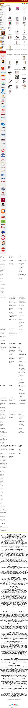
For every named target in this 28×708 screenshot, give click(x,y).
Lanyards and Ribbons (3, 268)
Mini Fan (1, 429)
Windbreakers (2, 264)
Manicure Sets (2, 428)
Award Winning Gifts (3, 467)
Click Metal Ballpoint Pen (17, 20)
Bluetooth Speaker (21, 305)
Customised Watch (22, 377)
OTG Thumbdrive (3, 460)
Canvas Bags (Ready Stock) (23, 399)
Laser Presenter (2, 343)
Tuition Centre (2, 340)
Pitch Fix (1, 489)
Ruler (1, 421)
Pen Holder (20, 431)
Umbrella (20, 445)
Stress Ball (2, 442)
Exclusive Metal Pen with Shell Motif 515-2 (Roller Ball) (10, 59)
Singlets (1, 282)
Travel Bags (11, 457)
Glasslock (1, 479)
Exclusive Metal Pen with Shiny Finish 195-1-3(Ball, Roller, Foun (24, 64)
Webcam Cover (2, 443)
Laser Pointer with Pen (3, 346)
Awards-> (1, 9)
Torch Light (20, 332)
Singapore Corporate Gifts (4, 527)
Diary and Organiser (22, 415)
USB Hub (20, 326)
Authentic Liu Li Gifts (3, 466)
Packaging (11, 385)
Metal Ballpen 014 (17, 74)
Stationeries (21, 411)
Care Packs (2, 295)
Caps (1, 256)
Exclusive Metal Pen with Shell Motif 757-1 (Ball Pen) (17, 59)
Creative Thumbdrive (3, 448)
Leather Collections (12, 343)
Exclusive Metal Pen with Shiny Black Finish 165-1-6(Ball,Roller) (10, 64)
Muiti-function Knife (3, 432)
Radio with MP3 (21, 319)
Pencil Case (20, 271)
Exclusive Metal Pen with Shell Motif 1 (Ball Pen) (17, 49)
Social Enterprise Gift (3, 439)
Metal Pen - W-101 (2, 46)
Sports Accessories (12, 411)
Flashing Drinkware (12, 305)
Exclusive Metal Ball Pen (17, 34)
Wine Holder (20, 279)
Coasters (10, 301)
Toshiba (1, 499)
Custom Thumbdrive (3, 449)
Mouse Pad (20, 312)
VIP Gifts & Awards (3, 464)
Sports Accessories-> (2, 25)
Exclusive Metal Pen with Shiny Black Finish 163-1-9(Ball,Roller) (24, 59)
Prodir (1, 491)
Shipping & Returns (2, 38)
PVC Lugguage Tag (3, 417)
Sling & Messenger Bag (22, 274)
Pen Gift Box (20, 394)
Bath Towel (2, 287)
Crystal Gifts (2, 505)
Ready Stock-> (1, 24)
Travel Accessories (12, 445)
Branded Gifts (2, 468)
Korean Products (21, 357)
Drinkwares (11, 295)
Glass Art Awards (12, 259)
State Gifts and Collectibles (4, 529)
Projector (20, 316)
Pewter (1, 526)
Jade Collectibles (2, 523)
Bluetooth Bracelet (22, 298)
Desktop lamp (21, 329)
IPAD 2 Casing (2, 471)
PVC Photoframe (2, 418)
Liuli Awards (11, 261)
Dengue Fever (11, 330)
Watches (20, 376)
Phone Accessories (3, 397)
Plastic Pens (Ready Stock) (22, 404)
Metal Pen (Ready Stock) (22, 400)
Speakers (20, 321)
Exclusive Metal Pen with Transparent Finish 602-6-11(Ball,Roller (10, 69)
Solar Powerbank (12, 401)
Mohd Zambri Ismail (3, 520)
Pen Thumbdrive (2, 461)
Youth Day (1, 341)
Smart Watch (21, 380)
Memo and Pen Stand (22, 425)
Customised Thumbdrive (4, 415)
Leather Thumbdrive (3, 456)
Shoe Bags (20, 272)
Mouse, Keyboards (21, 311)
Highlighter (20, 422)
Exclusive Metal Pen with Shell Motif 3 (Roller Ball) (17, 54)
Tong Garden (2, 498)
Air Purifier (20, 344)
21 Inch (20, 448)
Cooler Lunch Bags (21, 259)
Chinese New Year (3, 332)
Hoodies (1, 261)
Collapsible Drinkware (12, 302)
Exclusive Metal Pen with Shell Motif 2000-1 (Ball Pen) (10, 54)
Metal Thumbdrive (3, 457)
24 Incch (20, 449)
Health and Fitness (12, 332)
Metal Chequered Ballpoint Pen (24, 74)
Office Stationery (21, 429)
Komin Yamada (2, 519)
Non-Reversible (2, 265)
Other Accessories (12, 452)
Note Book (20, 418)
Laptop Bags (20, 267)
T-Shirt (1, 271)
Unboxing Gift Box (21, 375)
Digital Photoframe (22, 366)
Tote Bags (1, 488)
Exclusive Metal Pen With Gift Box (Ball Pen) (17, 39)
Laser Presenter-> (1, 14)
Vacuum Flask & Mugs (12, 319)
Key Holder (11, 353)
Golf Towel (2, 289)
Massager (20, 361)
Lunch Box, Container (22, 359)
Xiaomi (1, 503)
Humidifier (20, 355)
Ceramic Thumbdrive (3, 446)
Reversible (1, 267)
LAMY (1, 484)
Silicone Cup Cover (3, 436)
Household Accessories (22, 354)
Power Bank (11, 397)
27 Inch (20, 450)
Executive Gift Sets (21, 421)
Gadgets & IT (21, 295)
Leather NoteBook (3, 472)
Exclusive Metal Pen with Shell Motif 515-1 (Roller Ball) (24, 54)
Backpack (20, 256)
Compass (10, 413)
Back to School (2, 329)
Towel (1, 285)
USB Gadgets (21, 325)
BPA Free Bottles (12, 298)
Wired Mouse (21, 313)
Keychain (1, 427)
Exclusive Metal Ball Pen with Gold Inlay (24, 34)
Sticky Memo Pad (21, 432)
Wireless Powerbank (12, 406)
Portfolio (10, 362)
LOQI (1, 486)
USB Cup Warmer (21, 322)
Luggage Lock (11, 448)
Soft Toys (20, 373)
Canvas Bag (20, 257)
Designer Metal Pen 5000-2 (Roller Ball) (10, 34)
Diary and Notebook (12, 351)
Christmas (2, 333)
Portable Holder (2, 407)
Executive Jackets (3, 260)
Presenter (1, 348)
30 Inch (20, 452)
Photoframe (2, 475)
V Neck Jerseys (2, 284)
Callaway (1, 478)
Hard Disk (1, 453)
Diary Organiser (21, 417)
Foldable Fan (21, 351)
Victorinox (1, 502)
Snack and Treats (3, 297)
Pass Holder (11, 359)
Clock (19, 347)
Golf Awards (11, 260)
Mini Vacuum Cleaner (22, 427)
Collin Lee (1, 513)
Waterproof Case (2, 410)
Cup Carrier (11, 304)
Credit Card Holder (12, 350)
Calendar (20, 414)
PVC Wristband (2, 419)
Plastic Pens (1, 22)
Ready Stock (21, 397)
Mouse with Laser (3, 347)
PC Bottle (10, 311)
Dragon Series (2, 482)
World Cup (11, 417)
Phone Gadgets (2, 406)
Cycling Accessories (12, 414)
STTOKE (1, 496)
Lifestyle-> (1, 15)
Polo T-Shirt (2, 274)
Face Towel (2, 288)
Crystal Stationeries (3, 510)
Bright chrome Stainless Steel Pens (10, 20)
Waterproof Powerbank (13, 404)
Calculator (20, 413)
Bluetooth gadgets (21, 301)
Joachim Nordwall (3, 517)
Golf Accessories (21, 353)
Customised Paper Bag (22, 260)
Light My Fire (2, 485)
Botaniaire (2, 477)
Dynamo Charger (2, 403)
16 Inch (20, 446)
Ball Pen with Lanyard (22, 386)
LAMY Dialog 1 (10, 74)
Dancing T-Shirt (2, 273)
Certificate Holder (12, 346)
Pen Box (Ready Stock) (22, 403)
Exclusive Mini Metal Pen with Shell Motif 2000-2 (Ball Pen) (17, 69)
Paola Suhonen (2, 522)
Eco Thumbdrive (2, 452)
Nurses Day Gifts (12, 335)
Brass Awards (11, 256)
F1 (9, 415)
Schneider (1, 492)
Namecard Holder (12, 358)
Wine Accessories (21, 382)
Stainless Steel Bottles (13, 315)
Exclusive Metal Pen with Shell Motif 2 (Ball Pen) (24, 49)
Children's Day (2, 330)
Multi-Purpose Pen (2, 21)
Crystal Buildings (3, 507)
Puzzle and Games (21, 371)
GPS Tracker (20, 308)
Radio (19, 318)
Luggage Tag (11, 354)
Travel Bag (20, 278)
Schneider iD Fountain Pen (9, 88)
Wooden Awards (11, 264)
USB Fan (20, 323)
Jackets (1, 259)
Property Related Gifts (22, 369)
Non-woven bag (21, 270)
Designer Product (3, 512)
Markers (1, 19)
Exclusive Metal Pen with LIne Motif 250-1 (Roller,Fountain (17, 44)
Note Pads (20, 428)
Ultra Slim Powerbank (12, 403)
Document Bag (21, 261)
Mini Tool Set (2, 431)
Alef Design (2, 470)
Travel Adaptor (11, 456)
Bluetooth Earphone (22, 299)
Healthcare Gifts (12, 328)
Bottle (20, 453)
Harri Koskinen (2, 516)
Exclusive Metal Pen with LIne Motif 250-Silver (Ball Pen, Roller (24, 44)
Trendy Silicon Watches (3, 422)
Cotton (1, 275)
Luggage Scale (11, 449)
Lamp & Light (21, 328)
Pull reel (1, 435)
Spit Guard (2, 270)
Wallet (10, 364)
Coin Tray (1, 424)
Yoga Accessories (21, 383)
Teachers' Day (2, 339)
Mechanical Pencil (21, 390)
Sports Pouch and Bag (22, 275)
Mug (10, 309)
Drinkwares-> (1, 11)
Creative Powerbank (12, 399)
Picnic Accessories (21, 368)
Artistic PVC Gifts (3, 413)
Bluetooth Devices (21, 297)
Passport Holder (11, 361)
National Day (2, 337)
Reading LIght (21, 330)
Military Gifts (1, 16)
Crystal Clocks (2, 509)
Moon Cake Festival (3, 336)
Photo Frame (21, 365)
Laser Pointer (2, 344)
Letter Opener (21, 424)
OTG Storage (2, 404)
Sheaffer (1, 495)
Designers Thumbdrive (3, 450)
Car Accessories (21, 346)
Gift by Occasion (3, 328)
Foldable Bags (21, 264)
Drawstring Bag (21, 263)
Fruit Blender (11, 306)
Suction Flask (11, 316)
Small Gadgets (2, 438)
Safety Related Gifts (22, 372)
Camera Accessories (3, 400)
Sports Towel (2, 292)
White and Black (2, 440)
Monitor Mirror (21, 309)
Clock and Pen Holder (12, 347)
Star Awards (11, 263)
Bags (10, 344)
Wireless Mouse (21, 315)
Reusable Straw (11, 313)
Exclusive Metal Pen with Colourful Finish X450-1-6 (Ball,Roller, (10, 39)
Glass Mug (11, 308)
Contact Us (1, 40)
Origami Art (20, 364)
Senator (1, 494)
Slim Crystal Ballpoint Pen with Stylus (17, 88)
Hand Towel (2, 291)
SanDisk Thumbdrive (3, 463)
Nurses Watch (21, 379)
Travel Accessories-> (2, 27)
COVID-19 (10, 329)
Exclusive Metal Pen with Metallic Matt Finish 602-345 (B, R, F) (9, 49)
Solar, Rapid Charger (3, 408)
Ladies (20, 358)
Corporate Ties (2, 257)
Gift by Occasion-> (1, 12)
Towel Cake (2, 294)
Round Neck (2, 278)
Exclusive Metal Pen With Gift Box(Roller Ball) (24, 39)
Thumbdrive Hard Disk (4, 445)
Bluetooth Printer (21, 304)
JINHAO (1, 481)
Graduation (2, 334)
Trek (1, 500)
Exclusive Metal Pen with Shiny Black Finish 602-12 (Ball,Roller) (17, 64)
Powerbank (11, 400)
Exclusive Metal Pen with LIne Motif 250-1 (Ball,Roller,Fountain (10, 44)
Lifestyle (20, 343)
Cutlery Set (20, 350)
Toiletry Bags (21, 277)
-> (1, 17)
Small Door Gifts (3, 411)
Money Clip (11, 355)
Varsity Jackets (2, 263)
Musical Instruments (22, 362)
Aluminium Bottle (12, 297)
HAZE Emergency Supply (13, 333)
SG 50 (1, 514)
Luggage (20, 268)
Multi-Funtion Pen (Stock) (23, 401)
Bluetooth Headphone (22, 302)
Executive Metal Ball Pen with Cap (24, 69)
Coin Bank (20, 348)
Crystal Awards (11, 257)
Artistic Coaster (2, 414)
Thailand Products (3, 530)
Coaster (10, 348)
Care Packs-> (1, 10)
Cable (1, 399)
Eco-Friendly (2, 425)
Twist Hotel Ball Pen (24, 88)
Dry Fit (1, 277)
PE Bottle (10, 312)
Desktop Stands (2, 401)
